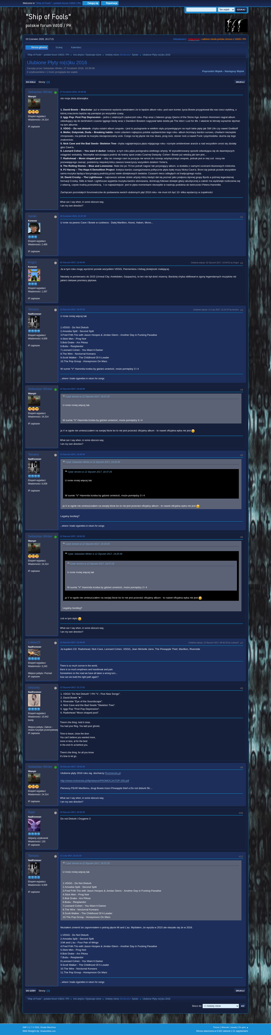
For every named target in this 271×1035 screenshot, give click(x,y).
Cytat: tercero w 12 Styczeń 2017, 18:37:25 (87, 396)
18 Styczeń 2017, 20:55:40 (72, 812)
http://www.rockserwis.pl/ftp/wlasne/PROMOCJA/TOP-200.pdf (94, 780)
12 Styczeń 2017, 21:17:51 (72, 687)
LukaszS (34, 642)
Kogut (32, 262)
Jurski (32, 216)
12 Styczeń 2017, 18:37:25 (72, 309)
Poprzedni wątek (212, 71)
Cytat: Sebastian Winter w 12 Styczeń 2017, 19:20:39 (92, 462)
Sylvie (135, 54)
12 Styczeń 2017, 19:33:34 (72, 454)
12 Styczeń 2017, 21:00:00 (72, 642)
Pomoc (216, 1027)
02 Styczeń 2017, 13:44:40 (72, 262)
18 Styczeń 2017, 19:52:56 (72, 766)
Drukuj (240, 82)
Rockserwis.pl (112, 773)
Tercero (33, 309)
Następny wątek (234, 71)
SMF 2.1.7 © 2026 (31, 1027)
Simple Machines (48, 1027)
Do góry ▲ (243, 1027)
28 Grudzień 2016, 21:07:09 (73, 216)
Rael (31, 812)
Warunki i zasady (229, 1027)
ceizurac (34, 687)
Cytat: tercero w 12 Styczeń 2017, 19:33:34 (87, 544)
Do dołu (31, 82)
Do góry (31, 991)
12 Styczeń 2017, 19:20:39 (72, 389)
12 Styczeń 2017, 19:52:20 (72, 536)
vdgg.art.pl (193, 39)
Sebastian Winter (40, 92)
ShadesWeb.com (48, 1031)
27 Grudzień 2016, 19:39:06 (73, 92)
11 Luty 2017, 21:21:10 (70, 856)
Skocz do (196, 1006)
